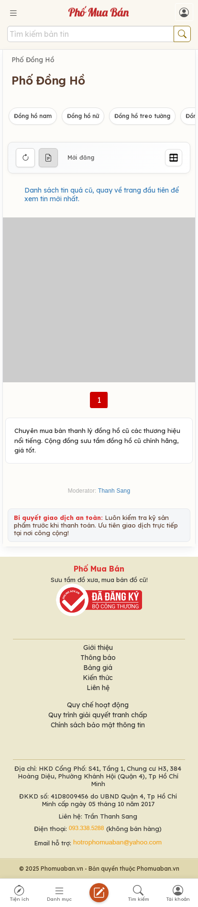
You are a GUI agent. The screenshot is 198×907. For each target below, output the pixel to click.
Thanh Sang (114, 490)
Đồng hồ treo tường (142, 115)
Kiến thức (98, 677)
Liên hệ (98, 687)
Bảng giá (97, 667)
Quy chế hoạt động (98, 705)
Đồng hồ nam (33, 115)
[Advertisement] (99, 299)
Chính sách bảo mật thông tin (98, 725)
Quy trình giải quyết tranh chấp (97, 715)
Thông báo (98, 657)
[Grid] (173, 157)
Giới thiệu (98, 647)
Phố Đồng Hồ (33, 59)
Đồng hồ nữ (83, 115)
